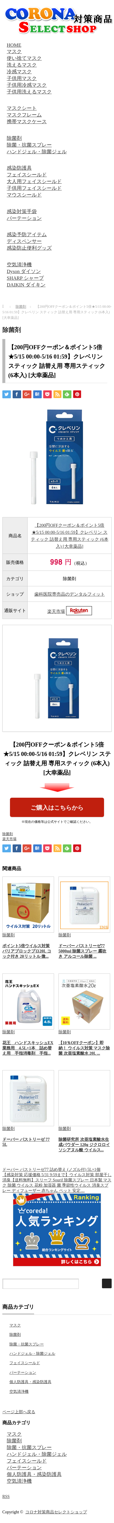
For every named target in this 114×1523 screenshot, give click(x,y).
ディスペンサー (24, 241)
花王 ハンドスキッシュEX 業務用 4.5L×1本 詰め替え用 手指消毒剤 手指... (27, 1048)
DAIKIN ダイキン (26, 285)
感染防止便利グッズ (29, 248)
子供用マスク (22, 78)
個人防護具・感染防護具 (30, 1382)
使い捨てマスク (24, 58)
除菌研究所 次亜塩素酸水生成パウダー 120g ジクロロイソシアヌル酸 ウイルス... (84, 1144)
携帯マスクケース (27, 121)
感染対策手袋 (22, 211)
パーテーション (24, 218)
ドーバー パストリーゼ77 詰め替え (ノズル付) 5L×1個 (51, 1169)
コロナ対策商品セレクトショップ (56, 1512)
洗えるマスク (22, 65)
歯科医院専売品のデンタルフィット (69, 594)
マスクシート (22, 108)
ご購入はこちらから (57, 807)
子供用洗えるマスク (29, 92)
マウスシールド (24, 195)
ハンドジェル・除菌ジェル (37, 151)
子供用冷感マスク (27, 85)
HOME (14, 45)
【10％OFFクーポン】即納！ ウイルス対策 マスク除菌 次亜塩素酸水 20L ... (84, 1048)
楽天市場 (56, 611)
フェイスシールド (27, 175)
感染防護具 (19, 168)
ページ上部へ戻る (18, 1412)
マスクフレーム (24, 115)
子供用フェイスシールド (34, 188)
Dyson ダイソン (24, 271)
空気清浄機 (19, 264)
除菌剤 (14, 138)
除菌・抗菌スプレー (29, 145)
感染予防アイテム (27, 234)
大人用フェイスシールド (34, 181)
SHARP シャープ (25, 278)
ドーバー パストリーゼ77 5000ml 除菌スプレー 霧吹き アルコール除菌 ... (82, 951)
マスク (14, 51)
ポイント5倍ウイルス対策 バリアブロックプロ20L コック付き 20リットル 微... (26, 951)
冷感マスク (19, 71)
